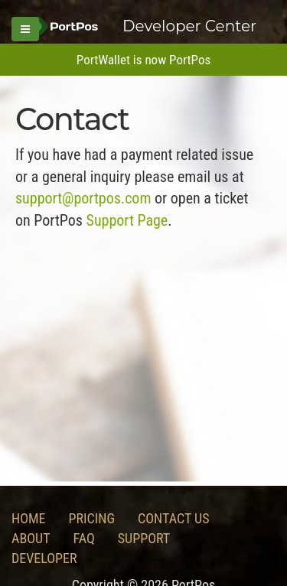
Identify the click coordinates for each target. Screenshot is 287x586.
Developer (44, 558)
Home (28, 518)
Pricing (92, 518)
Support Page (127, 220)
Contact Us (173, 518)
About (31, 538)
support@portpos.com (83, 198)
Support (144, 538)
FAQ (84, 538)
